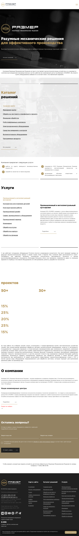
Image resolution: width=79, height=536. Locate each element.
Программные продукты (12, 138)
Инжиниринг (7, 223)
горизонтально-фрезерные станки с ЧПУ (63, 357)
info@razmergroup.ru (9, 497)
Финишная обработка (11, 118)
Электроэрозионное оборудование (16, 126)
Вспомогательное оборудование (15, 134)
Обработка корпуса (10, 231)
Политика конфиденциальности (9, 492)
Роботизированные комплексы (14, 122)
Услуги (30, 492)
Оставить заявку (8, 450)
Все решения (6, 147)
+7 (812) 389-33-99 (42, 465)
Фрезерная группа (9, 110)
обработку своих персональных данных (44, 441)
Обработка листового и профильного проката (20, 114)
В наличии (31, 505)
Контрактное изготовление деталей (16, 203)
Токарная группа (9, 106)
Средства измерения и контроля (15, 130)
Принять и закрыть (71, 532)
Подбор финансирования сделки (32, 501)
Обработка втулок (10, 227)
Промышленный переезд (12, 219)
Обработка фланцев (10, 235)
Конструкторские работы (12, 207)
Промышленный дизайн (11, 211)
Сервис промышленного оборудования (17, 215)
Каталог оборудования (34, 489)
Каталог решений (8, 57)
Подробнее (45, 231)
